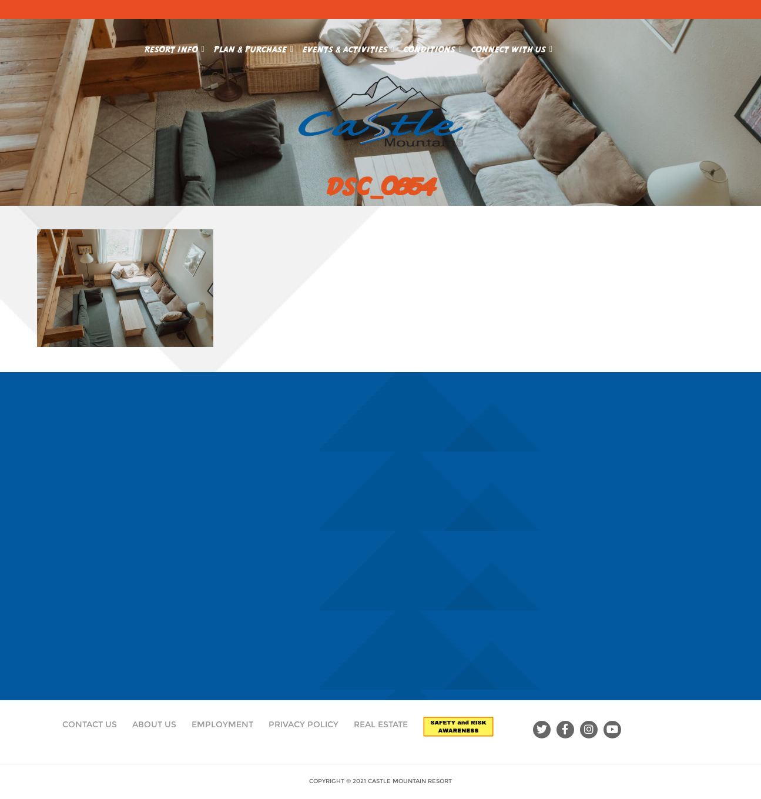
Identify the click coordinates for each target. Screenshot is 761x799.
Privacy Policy (303, 724)
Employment (222, 724)
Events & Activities (348, 47)
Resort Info (175, 47)
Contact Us (89, 724)
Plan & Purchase (253, 47)
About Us (154, 724)
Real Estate (381, 724)
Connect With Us (511, 47)
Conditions (433, 47)
